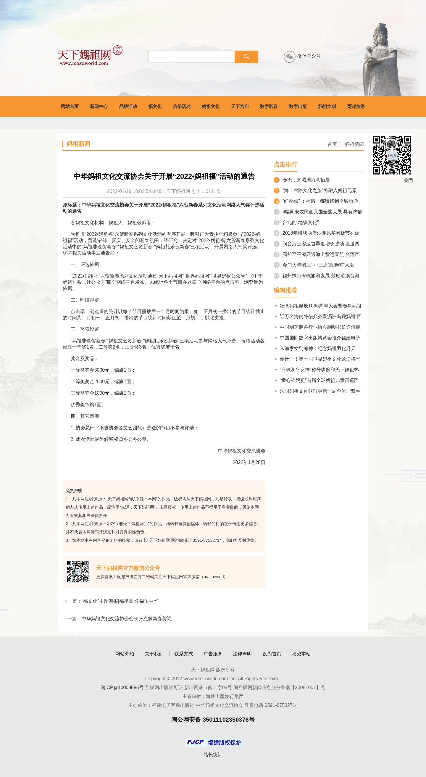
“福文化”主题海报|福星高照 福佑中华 (120, 601)
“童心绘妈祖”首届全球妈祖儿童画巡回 (316, 380)
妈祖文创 (327, 106)
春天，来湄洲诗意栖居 (302, 179)
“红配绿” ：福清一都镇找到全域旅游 (316, 201)
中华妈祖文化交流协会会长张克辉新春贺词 (127, 618)
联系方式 (183, 653)
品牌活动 (128, 106)
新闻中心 (99, 106)
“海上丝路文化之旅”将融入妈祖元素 (315, 190)
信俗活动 (182, 106)
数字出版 (298, 106)
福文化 (155, 106)
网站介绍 (124, 653)
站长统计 (213, 754)
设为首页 (271, 653)
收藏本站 (301, 653)
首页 (332, 144)
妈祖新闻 (354, 144)
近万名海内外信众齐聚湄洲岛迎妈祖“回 (318, 316)
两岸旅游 (356, 106)
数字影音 (269, 106)
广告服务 (213, 653)
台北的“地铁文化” (296, 222)
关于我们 (154, 653)
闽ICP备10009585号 (122, 687)
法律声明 (242, 653)
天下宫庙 (240, 106)
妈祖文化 (211, 106)
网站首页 (70, 106)
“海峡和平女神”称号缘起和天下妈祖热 (316, 369)
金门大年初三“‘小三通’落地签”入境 (314, 264)
